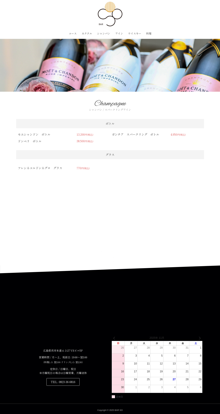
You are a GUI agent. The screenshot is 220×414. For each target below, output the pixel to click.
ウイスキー (134, 33)
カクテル (87, 33)
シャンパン (103, 33)
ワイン (119, 33)
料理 (148, 33)
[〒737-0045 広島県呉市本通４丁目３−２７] (110, 304)
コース (73, 33)
